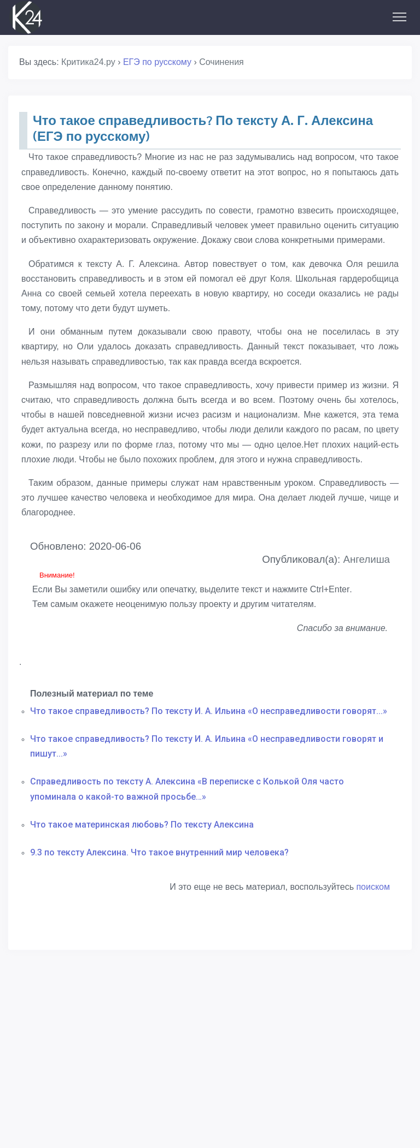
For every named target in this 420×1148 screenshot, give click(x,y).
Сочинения (221, 62)
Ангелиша (366, 559)
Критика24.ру (88, 62)
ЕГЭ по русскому (157, 62)
